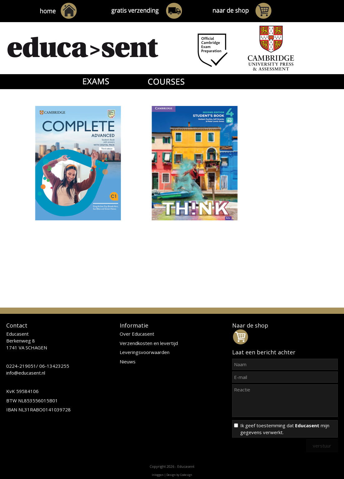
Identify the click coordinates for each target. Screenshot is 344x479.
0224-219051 (21, 366)
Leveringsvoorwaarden (145, 352)
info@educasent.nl (25, 373)
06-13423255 (54, 366)
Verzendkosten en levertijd (149, 343)
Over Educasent (137, 334)
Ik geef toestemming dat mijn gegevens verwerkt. (284, 428)
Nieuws (128, 361)
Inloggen (158, 475)
